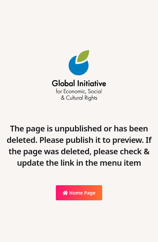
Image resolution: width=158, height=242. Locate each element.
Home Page (79, 193)
